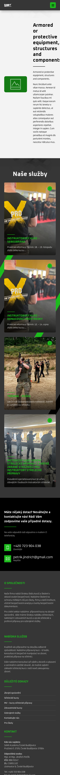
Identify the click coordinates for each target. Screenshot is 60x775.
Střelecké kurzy (11, 698)
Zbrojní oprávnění (12, 693)
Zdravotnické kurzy (13, 708)
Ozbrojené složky (12, 713)
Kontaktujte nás (11, 718)
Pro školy (8, 723)
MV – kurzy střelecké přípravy (18, 703)
